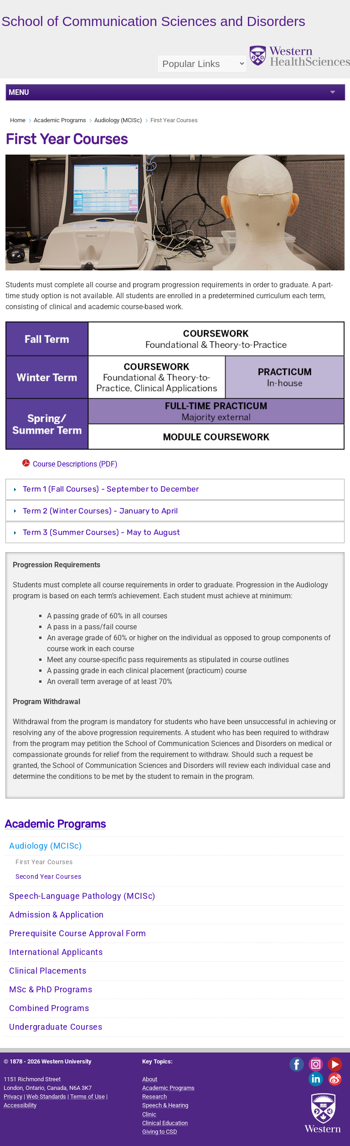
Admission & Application (56, 914)
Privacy (13, 1096)
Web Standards (46, 1096)
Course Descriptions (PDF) (75, 464)
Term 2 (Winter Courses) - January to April (100, 510)
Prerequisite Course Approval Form (77, 933)
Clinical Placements (47, 970)
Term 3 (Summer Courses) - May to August (101, 532)
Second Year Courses (48, 877)
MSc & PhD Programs (51, 989)
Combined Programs (49, 1008)
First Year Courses (44, 862)
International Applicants (56, 952)
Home (18, 120)
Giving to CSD (159, 1131)
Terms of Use (87, 1096)
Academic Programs (60, 120)
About (149, 1079)
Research (154, 1096)
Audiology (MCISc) (118, 120)
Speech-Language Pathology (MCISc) (82, 896)
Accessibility (20, 1105)
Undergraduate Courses (56, 1027)
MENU (19, 92)
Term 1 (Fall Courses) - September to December (111, 488)
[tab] (175, 489)
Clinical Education (165, 1123)
